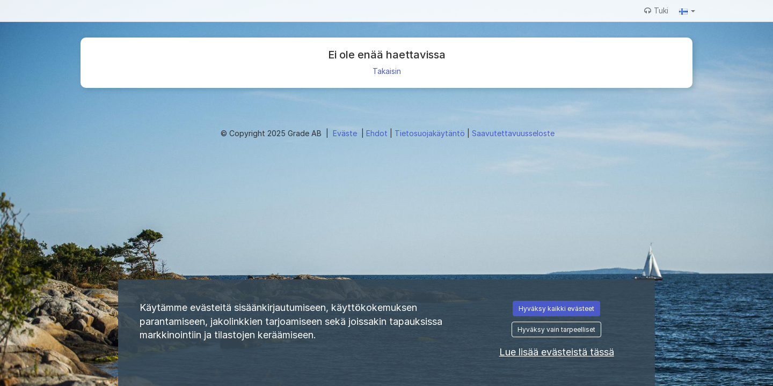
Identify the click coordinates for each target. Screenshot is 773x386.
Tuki (656, 10)
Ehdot (378, 133)
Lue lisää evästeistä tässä (556, 352)
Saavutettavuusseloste (513, 133)
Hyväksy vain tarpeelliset (556, 329)
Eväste (346, 133)
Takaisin (387, 71)
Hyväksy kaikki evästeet (556, 309)
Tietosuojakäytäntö (431, 133)
